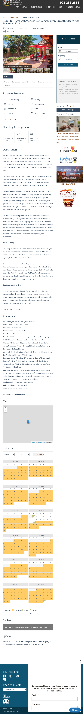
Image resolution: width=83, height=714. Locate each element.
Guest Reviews (35, 676)
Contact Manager (68, 110)
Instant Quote (68, 64)
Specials (7, 86)
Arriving (60, 47)
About (60, 7)
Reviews (49, 82)
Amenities (25, 82)
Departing (61, 56)
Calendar (41, 82)
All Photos (7, 76)
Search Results (15, 17)
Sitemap (9, 711)
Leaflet (33, 442)
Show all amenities (10, 120)
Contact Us (33, 679)
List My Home (50, 7)
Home (5, 17)
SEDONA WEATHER (68, 184)
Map (33, 82)
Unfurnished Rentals (73, 7)
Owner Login (34, 685)
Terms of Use (42, 709)
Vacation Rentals (22, 7)
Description (16, 82)
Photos (6, 82)
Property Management (37, 682)
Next (41, 454)
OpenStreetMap (41, 442)
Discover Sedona (37, 7)
